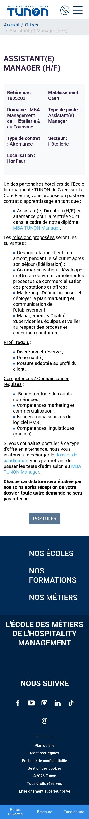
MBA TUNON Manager (36, 228)
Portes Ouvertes (15, 811)
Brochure (44, 812)
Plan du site (45, 745)
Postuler (44, 519)
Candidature (74, 812)
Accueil (11, 25)
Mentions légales (44, 753)
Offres (31, 25)
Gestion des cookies (45, 768)
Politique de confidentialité (44, 760)
